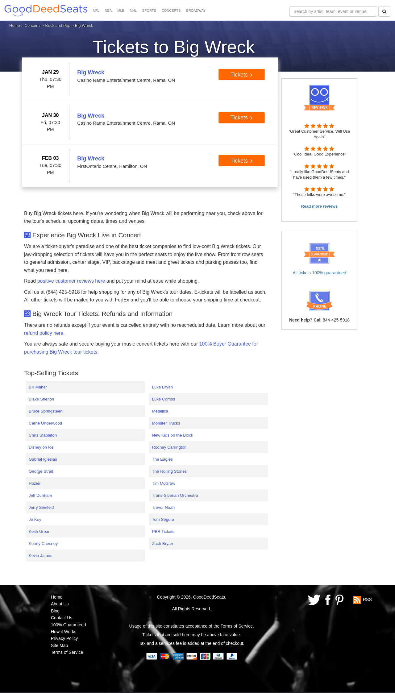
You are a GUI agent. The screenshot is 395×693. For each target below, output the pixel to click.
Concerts (33, 25)
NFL (96, 10)
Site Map (59, 645)
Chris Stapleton (43, 435)
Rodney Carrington (169, 447)
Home (14, 25)
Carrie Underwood (45, 423)
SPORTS (149, 10)
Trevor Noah (163, 507)
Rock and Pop (57, 25)
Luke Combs (163, 399)
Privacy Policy (64, 638)
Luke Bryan (162, 387)
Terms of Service (67, 652)
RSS (367, 599)
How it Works (63, 631)
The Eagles (162, 459)
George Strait (41, 471)
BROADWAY (196, 10)
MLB (120, 10)
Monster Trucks (166, 423)
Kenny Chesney (43, 543)
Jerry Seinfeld (41, 507)
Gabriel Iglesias (43, 459)
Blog (55, 610)
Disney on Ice (41, 447)
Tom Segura (163, 519)
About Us (60, 603)
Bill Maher (38, 387)
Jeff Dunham (40, 495)
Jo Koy (35, 519)
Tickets (242, 75)
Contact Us (61, 617)
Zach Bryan (162, 543)
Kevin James (40, 555)
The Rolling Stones (169, 471)
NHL (133, 10)
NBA (108, 10)
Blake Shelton (41, 399)
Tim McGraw (163, 483)
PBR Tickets (163, 531)
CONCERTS (171, 10)
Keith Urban (39, 531)
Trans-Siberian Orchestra (175, 495)
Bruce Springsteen (46, 411)
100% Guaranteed (68, 624)
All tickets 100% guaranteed (319, 272)
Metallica (160, 411)
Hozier (35, 483)
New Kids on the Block (172, 435)
